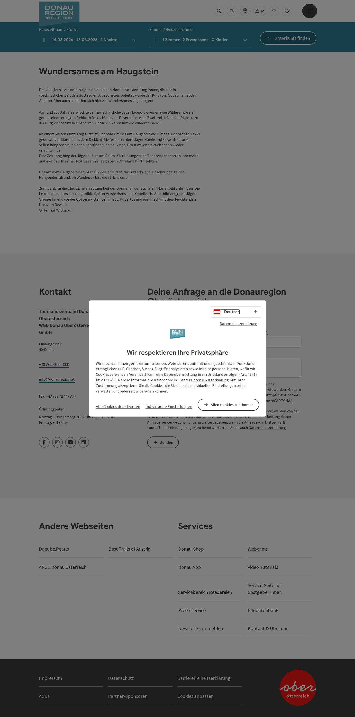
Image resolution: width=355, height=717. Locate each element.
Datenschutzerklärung (238, 323)
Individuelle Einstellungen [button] (169, 406)
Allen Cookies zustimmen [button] (232, 404)
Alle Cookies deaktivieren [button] (118, 406)
